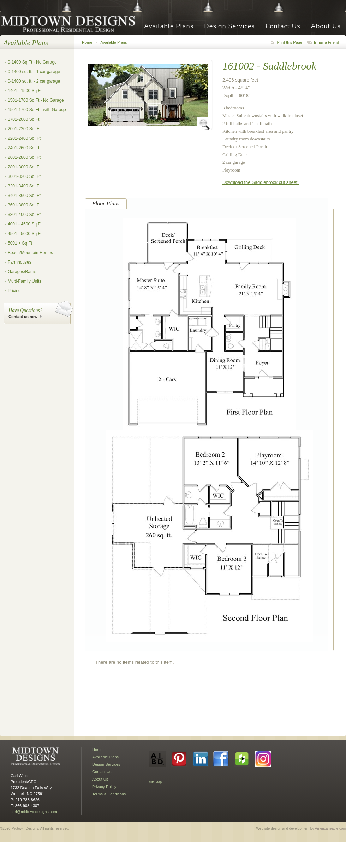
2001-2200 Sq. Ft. (25, 128)
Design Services (229, 26)
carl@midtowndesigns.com (34, 812)
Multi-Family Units (24, 281)
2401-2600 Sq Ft (23, 147)
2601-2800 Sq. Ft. (25, 157)
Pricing (14, 290)
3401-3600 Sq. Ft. (25, 195)
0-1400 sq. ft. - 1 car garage (34, 71)
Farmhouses (19, 262)
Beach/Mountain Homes (30, 252)
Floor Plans (105, 203)
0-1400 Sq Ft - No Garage (32, 62)
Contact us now (22, 316)
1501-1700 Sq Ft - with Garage (37, 109)
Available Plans (168, 26)
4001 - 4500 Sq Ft (25, 224)
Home (87, 42)
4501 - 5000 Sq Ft (25, 233)
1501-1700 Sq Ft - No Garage (36, 100)
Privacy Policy (104, 786)
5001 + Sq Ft (20, 243)
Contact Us (283, 26)
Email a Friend (326, 42)
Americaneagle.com (330, 828)
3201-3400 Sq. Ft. (25, 186)
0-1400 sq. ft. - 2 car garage (34, 81)
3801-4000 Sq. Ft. (25, 214)
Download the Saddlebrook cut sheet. (260, 182)
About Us (326, 26)
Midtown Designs (70, 23)
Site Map (155, 782)
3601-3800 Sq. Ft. (25, 205)
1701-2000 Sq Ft (23, 119)
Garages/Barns (22, 271)
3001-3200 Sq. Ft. (25, 176)
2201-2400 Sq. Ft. (25, 138)
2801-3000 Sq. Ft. (25, 166)
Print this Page (289, 42)
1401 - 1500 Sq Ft (25, 90)
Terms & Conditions (109, 794)
